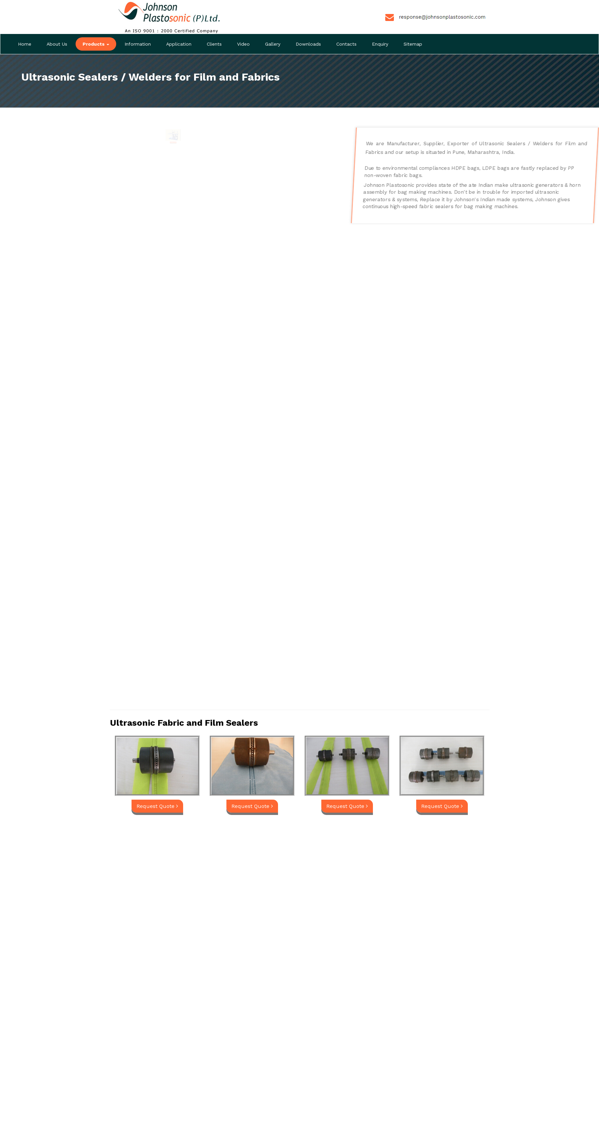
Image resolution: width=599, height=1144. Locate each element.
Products (96, 44)
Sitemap (413, 44)
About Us (57, 44)
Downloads (308, 44)
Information (138, 44)
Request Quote (172, 145)
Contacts (346, 44)
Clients (214, 44)
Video (243, 44)
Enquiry (380, 44)
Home (24, 44)
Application (178, 44)
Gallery (272, 44)
